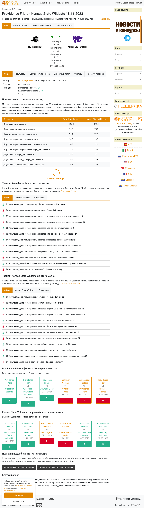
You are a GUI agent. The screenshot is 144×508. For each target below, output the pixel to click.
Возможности (63, 3)
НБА (128, 162)
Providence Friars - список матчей (19, 467)
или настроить (18, 501)
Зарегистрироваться (132, 3)
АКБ (128, 144)
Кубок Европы (128, 186)
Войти (118, 3)
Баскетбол (29, 3)
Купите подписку (124, 123)
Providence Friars (68, 191)
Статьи (52, 499)
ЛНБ (127, 174)
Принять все (18, 495)
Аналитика (46, 3)
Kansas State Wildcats (70, 284)
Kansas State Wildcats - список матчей (56, 467)
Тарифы (76, 3)
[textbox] (128, 54)
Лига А (127, 150)
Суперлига (128, 168)
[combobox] (128, 54)
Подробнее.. (104, 19)
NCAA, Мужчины (25, 80)
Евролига (127, 180)
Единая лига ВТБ (128, 156)
